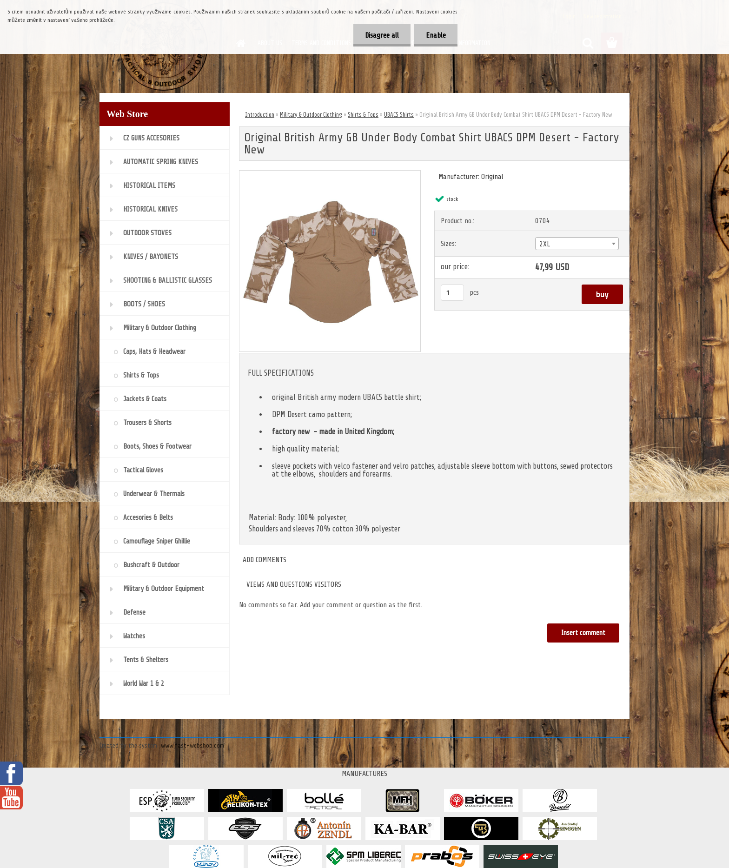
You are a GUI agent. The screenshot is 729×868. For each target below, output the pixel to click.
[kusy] (452, 293)
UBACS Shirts (399, 114)
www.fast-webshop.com (192, 745)
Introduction (259, 114)
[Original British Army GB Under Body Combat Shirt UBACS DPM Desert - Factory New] (329, 174)
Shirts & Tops (363, 114)
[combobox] (576, 243)
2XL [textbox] (544, 244)
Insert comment (583, 633)
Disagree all (382, 35)
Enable (436, 35)
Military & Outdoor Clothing (311, 114)
